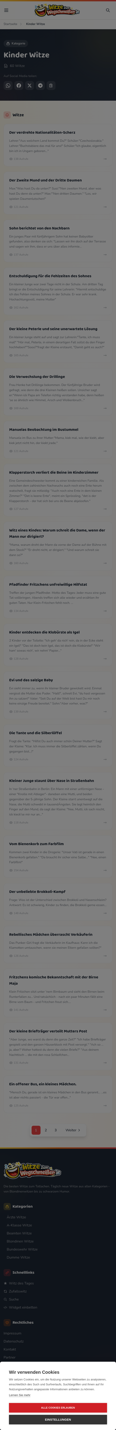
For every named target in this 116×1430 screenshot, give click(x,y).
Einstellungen (58, 1419)
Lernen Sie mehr (19, 1395)
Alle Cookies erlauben (58, 1407)
